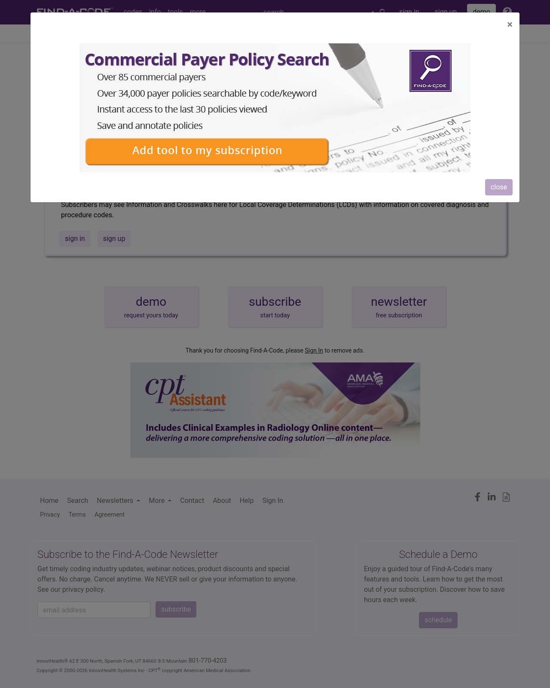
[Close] (509, 24)
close (499, 187)
